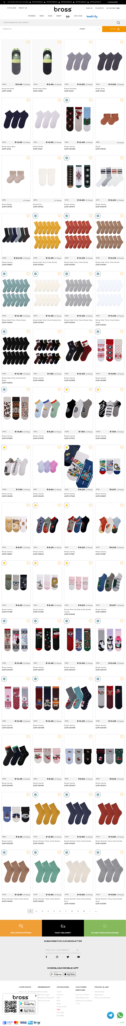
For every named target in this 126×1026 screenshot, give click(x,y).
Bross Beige (7, 204)
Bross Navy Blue (40, 89)
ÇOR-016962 (101, 438)
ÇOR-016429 (69, 614)
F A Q (78, 1004)
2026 (122, 1022)
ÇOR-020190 (38, 785)
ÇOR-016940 (101, 612)
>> (96, 911)
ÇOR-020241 (101, 785)
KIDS (50, 16)
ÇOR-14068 (6, 91)
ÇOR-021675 (69, 207)
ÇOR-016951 (7, 554)
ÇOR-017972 (69, 438)
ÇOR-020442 (7, 728)
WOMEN (32, 16)
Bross (98, 146)
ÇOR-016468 (7, 496)
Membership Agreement (99, 993)
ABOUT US (23, 8)
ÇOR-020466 (69, 728)
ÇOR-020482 (69, 149)
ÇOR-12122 (69, 91)
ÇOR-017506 (38, 438)
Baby (59, 1004)
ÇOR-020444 (69, 670)
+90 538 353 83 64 (16, 2)
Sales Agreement (82, 998)
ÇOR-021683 (7, 438)
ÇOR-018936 (38, 380)
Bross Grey (100, 89)
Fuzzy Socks (61, 1007)
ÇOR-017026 (69, 496)
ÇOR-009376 (101, 207)
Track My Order (44, 1001)
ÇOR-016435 (38, 496)
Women (60, 995)
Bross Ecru (37, 204)
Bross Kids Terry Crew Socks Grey (78, 320)
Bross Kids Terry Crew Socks (45, 262)
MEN (42, 16)
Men (58, 998)
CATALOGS (11, 8)
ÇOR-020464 (101, 728)
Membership (43, 992)
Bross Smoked (8, 89)
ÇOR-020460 (7, 785)
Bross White (38, 146)
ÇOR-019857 (7, 265)
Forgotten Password (46, 998)
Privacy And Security (102, 998)
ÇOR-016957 (101, 496)
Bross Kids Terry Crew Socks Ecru (47, 320)
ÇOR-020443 (101, 670)
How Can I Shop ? (83, 995)
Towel (59, 992)
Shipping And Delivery (84, 1001)
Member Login (43, 995)
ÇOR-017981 (101, 554)
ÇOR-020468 (38, 728)
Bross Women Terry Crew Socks (46, 841)
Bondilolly (60, 1016)
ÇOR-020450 (7, 670)
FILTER (113, 29)
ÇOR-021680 (101, 380)
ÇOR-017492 (38, 612)
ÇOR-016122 (101, 149)
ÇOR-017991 (69, 554)
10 (84, 911)
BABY (59, 16)
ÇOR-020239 (7, 843)
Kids (58, 1001)
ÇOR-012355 (38, 843)
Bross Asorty (69, 146)
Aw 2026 (60, 1013)
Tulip (58, 1010)
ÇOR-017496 (7, 612)
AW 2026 (78, 16)
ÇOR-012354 (38, 265)
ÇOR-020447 (38, 670)
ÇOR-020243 (69, 785)
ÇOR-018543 (38, 554)
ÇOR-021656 (69, 380)
